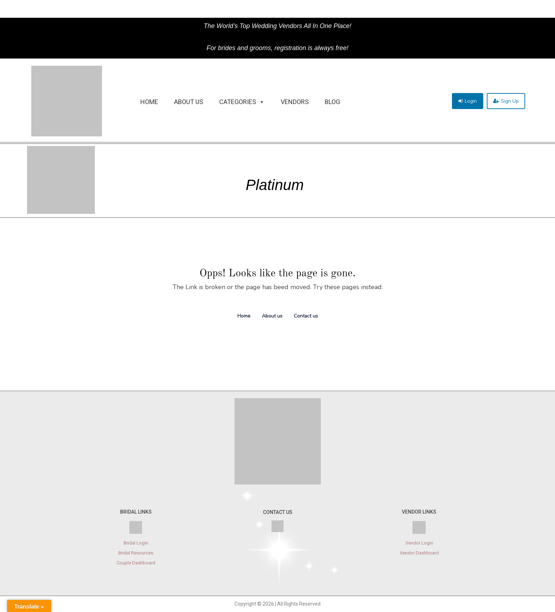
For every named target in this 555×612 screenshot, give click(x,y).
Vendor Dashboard (419, 553)
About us (272, 316)
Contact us (306, 316)
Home (149, 101)
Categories (242, 102)
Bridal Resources (135, 553)
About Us (188, 101)
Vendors (295, 101)
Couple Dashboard (136, 562)
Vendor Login (419, 543)
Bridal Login (136, 543)
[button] (467, 101)
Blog (332, 101)
